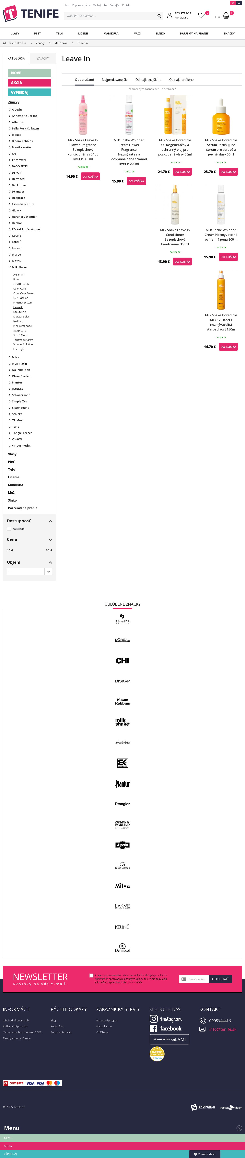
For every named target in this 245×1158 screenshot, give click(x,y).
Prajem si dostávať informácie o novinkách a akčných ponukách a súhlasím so (131, 979)
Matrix (16, 261)
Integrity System (22, 302)
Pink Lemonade (22, 326)
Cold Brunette (21, 284)
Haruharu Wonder (24, 217)
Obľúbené (102, 1032)
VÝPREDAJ (20, 92)
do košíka (90, 176)
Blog (53, 1020)
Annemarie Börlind (25, 116)
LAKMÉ (16, 242)
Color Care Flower (23, 293)
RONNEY (17, 389)
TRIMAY (17, 420)
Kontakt (126, 5)
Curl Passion (20, 298)
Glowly (16, 210)
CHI (14, 153)
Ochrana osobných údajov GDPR (22, 1032)
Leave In (18, 307)
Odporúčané (84, 79)
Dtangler (18, 191)
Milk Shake (19, 267)
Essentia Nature (23, 204)
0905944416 (220, 1020)
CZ (239, 2)
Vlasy (15, 33)
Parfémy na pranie (194, 33)
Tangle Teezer (22, 433)
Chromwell (19, 160)
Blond (16, 279)
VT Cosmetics (21, 445)
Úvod (66, 5)
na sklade (18, 529)
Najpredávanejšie (115, 79)
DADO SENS (20, 166)
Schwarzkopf (21, 395)
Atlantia (17, 122)
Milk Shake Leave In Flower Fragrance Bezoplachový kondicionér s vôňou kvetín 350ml (83, 149)
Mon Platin (19, 363)
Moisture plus (21, 316)
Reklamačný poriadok (15, 1026)
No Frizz (18, 321)
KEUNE (16, 235)
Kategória (16, 58)
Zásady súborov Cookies (17, 1038)
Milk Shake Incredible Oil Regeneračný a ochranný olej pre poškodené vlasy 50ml (175, 147)
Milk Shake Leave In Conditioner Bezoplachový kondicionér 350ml (175, 237)
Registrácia (57, 1026)
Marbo (16, 254)
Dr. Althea (19, 185)
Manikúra (111, 33)
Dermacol (18, 179)
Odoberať (220, 979)
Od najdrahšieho (181, 79)
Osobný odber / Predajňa (106, 5)
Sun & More (20, 335)
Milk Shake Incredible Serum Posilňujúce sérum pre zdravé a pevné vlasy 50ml (221, 147)
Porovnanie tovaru (61, 1032)
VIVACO (17, 439)
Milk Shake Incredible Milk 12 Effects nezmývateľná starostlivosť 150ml (221, 322)
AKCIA (16, 82)
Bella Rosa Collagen (25, 128)
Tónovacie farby (23, 340)
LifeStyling (19, 312)
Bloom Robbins (22, 141)
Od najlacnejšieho (148, 79)
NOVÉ (16, 72)
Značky (229, 33)
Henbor (17, 223)
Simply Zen (19, 401)
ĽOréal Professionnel (26, 229)
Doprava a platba (81, 5)
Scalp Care (19, 330)
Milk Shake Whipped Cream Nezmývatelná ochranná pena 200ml (221, 235)
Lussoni (17, 248)
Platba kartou (104, 1026)
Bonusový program (107, 1020)
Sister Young (20, 408)
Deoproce (18, 198)
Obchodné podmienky (16, 1020)
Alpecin (17, 109)
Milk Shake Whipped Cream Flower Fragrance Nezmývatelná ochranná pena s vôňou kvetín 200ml (129, 152)
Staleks (17, 414)
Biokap (16, 135)
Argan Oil (18, 274)
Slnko (160, 33)
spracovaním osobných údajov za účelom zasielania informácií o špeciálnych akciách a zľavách (131, 980)
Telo (59, 33)
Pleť (37, 33)
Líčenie (83, 33)
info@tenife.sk (222, 1029)
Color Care (19, 288)
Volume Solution (23, 344)
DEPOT (16, 172)
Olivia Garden (21, 376)
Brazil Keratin (21, 147)
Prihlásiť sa (181, 17)
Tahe (15, 426)
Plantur (17, 382)
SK (233, 2)
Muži (137, 33)
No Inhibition (21, 370)
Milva (15, 357)
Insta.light (19, 349)
